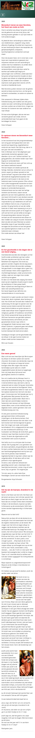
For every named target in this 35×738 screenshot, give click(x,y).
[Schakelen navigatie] (3, 14)
